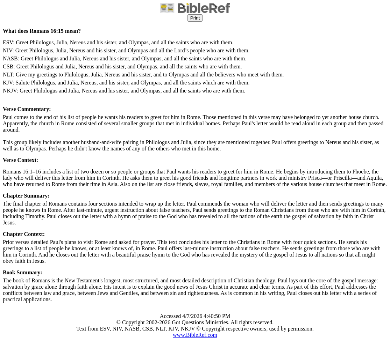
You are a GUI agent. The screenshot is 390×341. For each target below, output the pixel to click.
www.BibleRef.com (195, 335)
